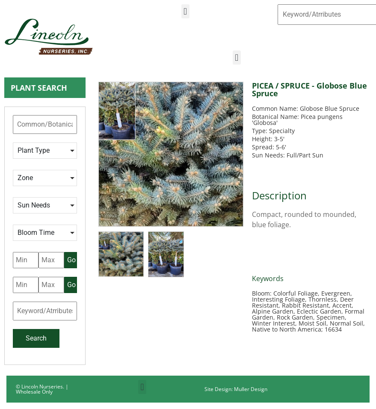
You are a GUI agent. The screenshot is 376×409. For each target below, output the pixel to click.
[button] (185, 11)
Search (36, 338)
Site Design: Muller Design (235, 389)
